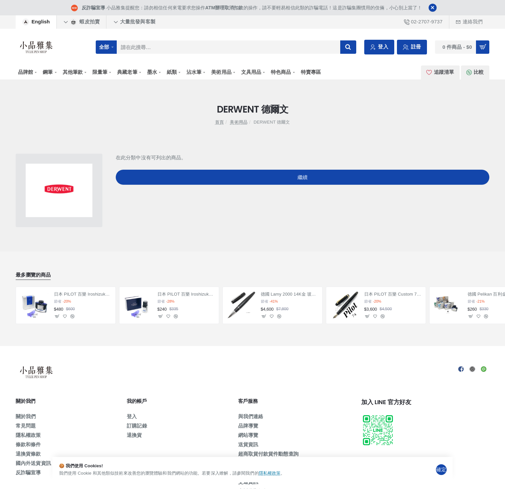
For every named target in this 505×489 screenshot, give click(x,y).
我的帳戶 (136, 401)
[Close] (433, 8)
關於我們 (25, 401)
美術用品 (238, 122)
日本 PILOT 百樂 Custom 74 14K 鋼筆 (393, 294)
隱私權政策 (286, 473)
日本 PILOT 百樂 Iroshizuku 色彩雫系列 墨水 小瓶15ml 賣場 (186, 294)
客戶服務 (248, 401)
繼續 (303, 180)
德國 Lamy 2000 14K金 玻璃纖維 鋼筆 (290, 294)
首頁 (219, 122)
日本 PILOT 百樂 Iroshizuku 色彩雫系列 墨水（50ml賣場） (83, 294)
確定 (441, 469)
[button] (57, 316)
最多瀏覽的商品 (33, 275)
